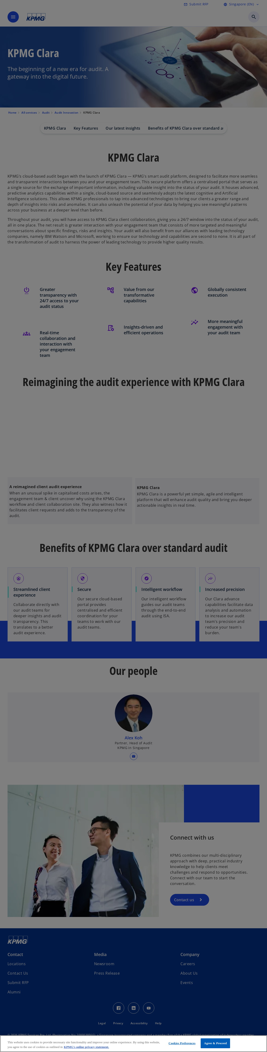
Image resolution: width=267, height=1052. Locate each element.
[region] (133, 1043)
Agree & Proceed (215, 1043)
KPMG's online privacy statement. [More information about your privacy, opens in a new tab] (86, 1047)
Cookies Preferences (182, 1043)
